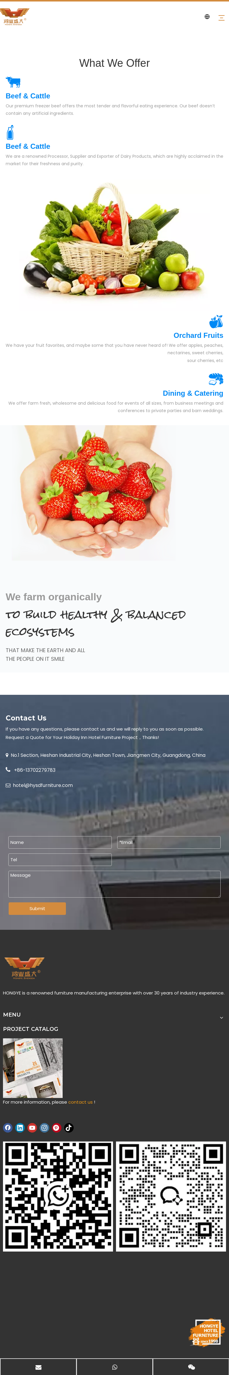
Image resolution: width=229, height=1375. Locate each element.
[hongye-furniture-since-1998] (206, 1332)
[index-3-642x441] (114, 245)
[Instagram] (44, 1128)
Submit (37, 908)
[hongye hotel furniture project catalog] (33, 1068)
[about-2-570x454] (91, 493)
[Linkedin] (20, 1128)
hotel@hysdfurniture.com (43, 785)
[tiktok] (69, 1128)
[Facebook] (8, 1128)
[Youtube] (32, 1128)
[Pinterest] (56, 1128)
